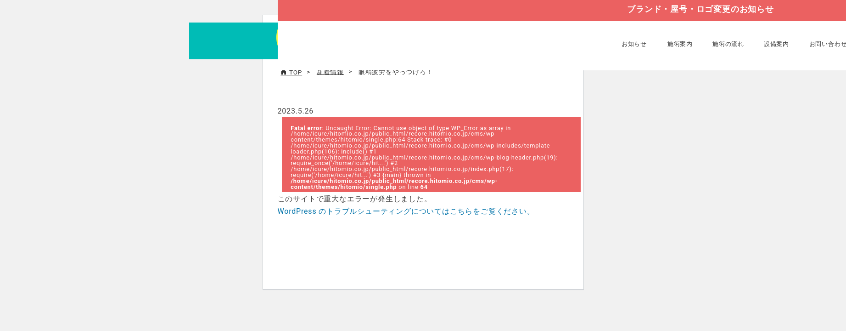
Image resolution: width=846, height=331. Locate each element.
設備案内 (776, 43)
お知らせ (634, 43)
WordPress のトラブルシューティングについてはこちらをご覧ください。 (406, 211)
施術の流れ (728, 43)
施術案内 (680, 43)
